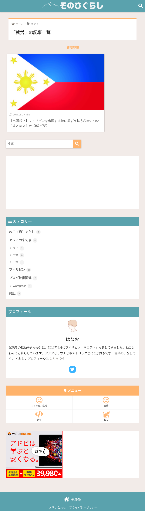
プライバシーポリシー (83, 491)
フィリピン (20, 253)
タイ (18, 232)
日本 (18, 246)
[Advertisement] (72, 166)
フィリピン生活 (39, 386)
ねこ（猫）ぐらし (25, 216)
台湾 (18, 239)
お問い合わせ (57, 491)
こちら (54, 342)
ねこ (106, 400)
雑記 (15, 277)
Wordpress (22, 270)
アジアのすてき (23, 224)
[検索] (77, 127)
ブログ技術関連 (23, 262)
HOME (72, 483)
